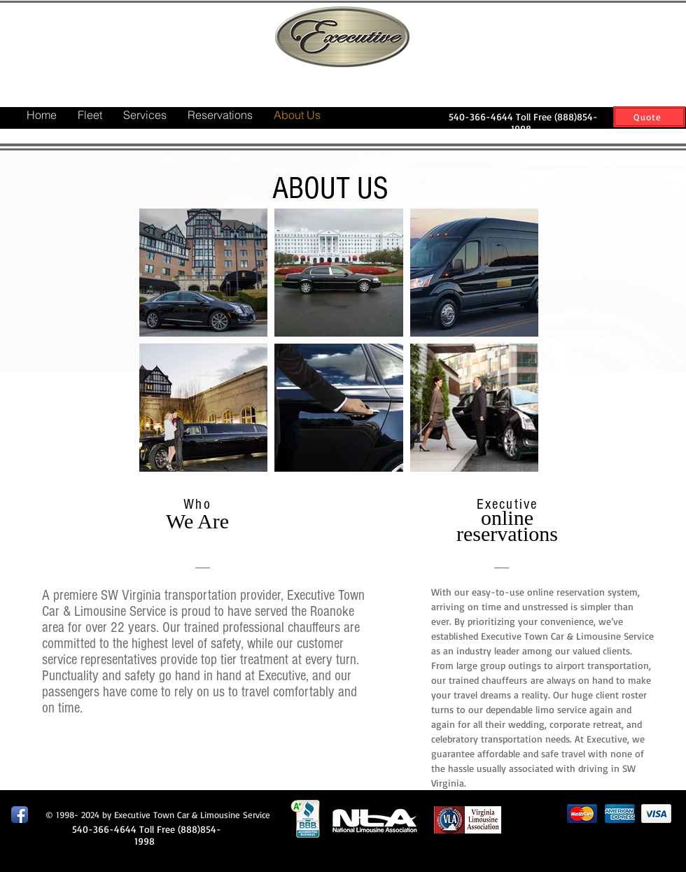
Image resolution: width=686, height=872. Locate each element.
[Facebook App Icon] (19, 814)
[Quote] (649, 116)
